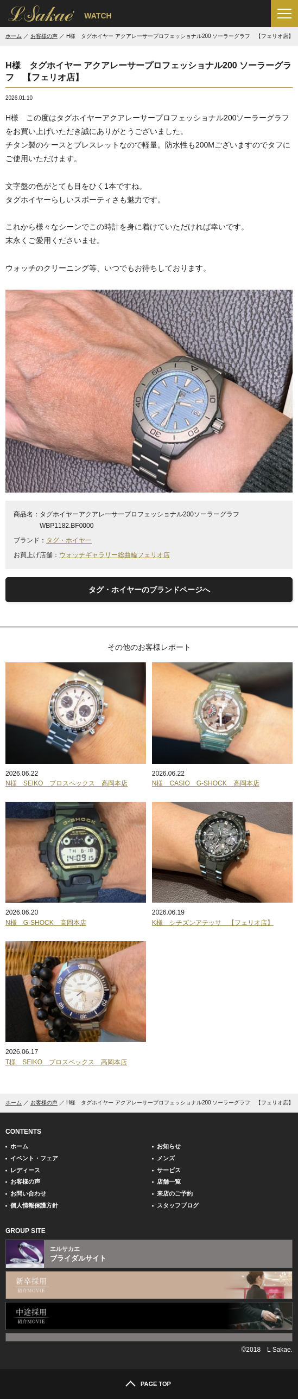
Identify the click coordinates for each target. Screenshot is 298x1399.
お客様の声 (44, 36)
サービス (169, 1170)
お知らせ (169, 1146)
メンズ (166, 1158)
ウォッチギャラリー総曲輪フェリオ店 (114, 555)
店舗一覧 (169, 1181)
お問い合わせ (28, 1193)
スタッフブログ (178, 1205)
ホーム (13, 36)
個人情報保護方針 (34, 1205)
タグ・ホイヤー (69, 540)
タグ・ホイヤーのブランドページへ (149, 589)
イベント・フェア (34, 1158)
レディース (25, 1170)
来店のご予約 (175, 1193)
